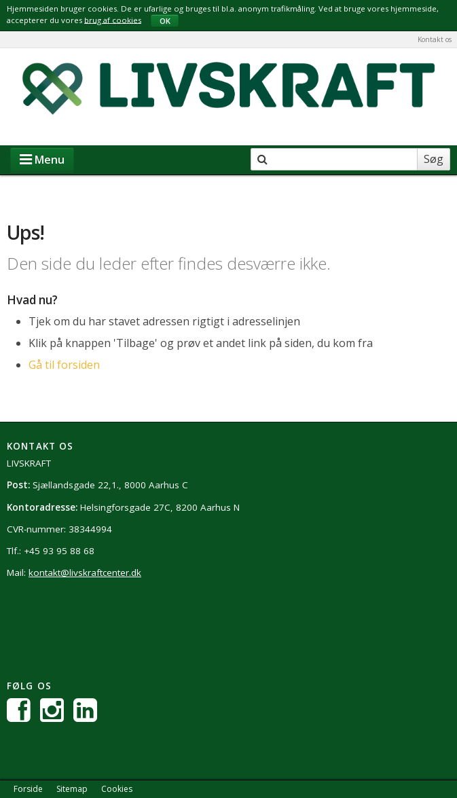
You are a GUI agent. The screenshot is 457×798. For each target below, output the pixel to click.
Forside (28, 789)
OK (165, 21)
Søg (433, 158)
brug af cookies (112, 19)
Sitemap (72, 789)
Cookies (116, 789)
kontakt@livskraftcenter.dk (85, 572)
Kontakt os (435, 39)
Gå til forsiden (64, 364)
